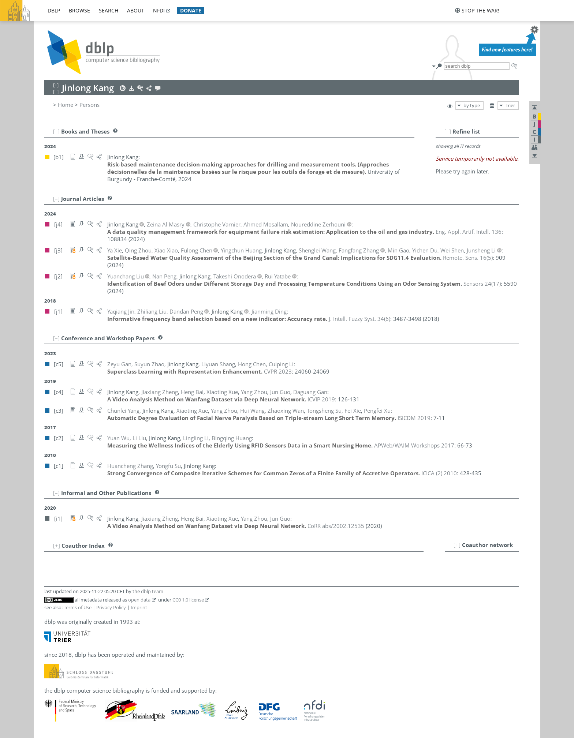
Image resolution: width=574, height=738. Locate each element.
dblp (54, 10)
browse (79, 10)
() (468, 257)
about (135, 10)
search (108, 10)
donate (190, 10)
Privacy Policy (111, 607)
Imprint (139, 607)
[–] (447, 131)
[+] (457, 544)
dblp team (152, 591)
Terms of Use (78, 607)
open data (139, 599)
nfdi (159, 10)
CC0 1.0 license (188, 599)
